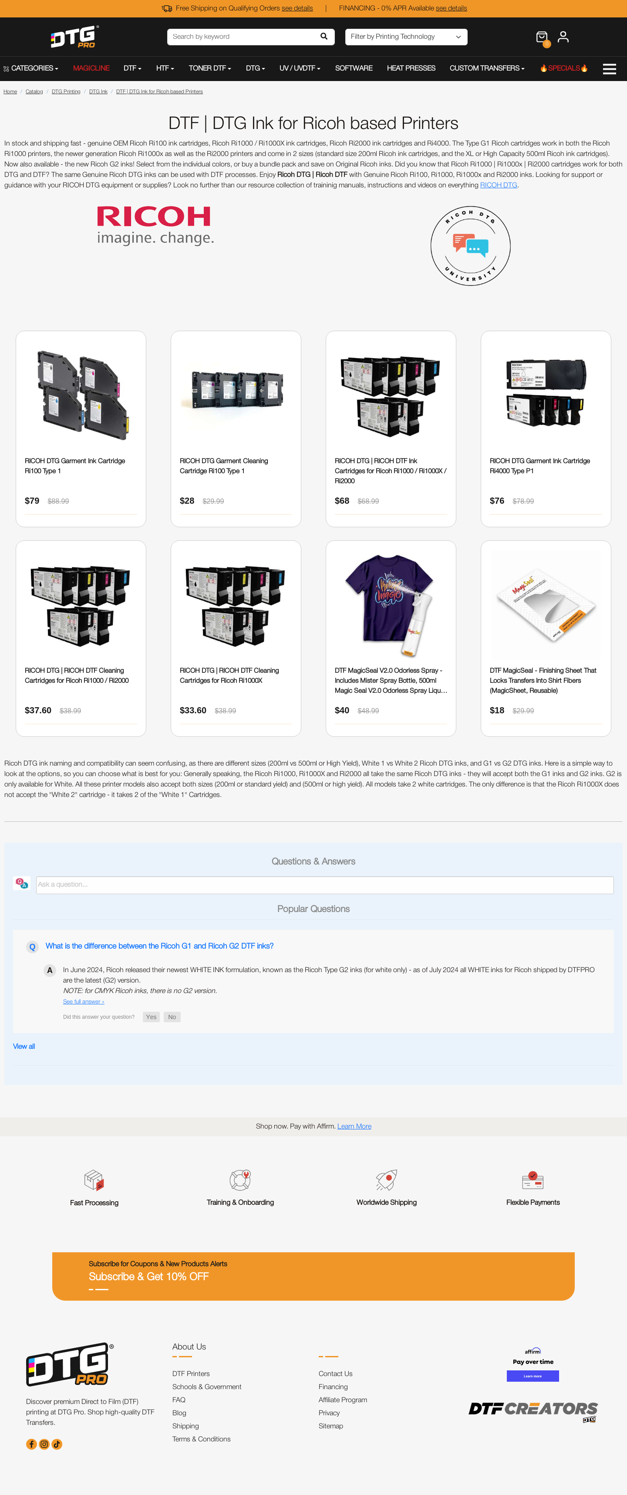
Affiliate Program (343, 1400)
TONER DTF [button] (207, 69)
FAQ (178, 1400)
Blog (179, 1413)
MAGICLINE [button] (91, 69)
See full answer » (83, 1002)
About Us (189, 1347)
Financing (333, 1387)
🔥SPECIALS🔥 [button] (564, 69)
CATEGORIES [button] (28, 69)
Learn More (354, 1127)
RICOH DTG (498, 186)
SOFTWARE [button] (353, 69)
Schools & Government (207, 1387)
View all (24, 1047)
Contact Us (336, 1374)
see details (297, 9)
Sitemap (331, 1427)
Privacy (329, 1413)
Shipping (185, 1427)
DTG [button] (253, 69)
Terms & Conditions (201, 1440)
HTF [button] (162, 69)
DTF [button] (130, 69)
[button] (151, 1017)
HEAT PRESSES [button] (411, 69)
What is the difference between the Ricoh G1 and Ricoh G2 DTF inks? (159, 946)
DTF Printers (191, 1374)
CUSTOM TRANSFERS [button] (484, 69)
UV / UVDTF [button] (297, 69)
